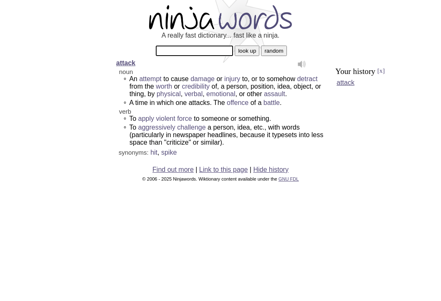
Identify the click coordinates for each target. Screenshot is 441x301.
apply (146, 118)
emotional (220, 93)
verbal (194, 93)
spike (169, 152)
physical (169, 93)
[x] (381, 70)
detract (307, 78)
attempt (150, 78)
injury (232, 78)
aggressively (156, 127)
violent (165, 118)
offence (237, 102)
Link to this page (223, 169)
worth (164, 86)
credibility (196, 86)
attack (125, 62)
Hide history (270, 169)
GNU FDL (289, 178)
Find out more (173, 169)
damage (202, 78)
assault (274, 93)
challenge (191, 127)
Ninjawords (220, 17)
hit (153, 152)
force (184, 118)
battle (272, 102)
